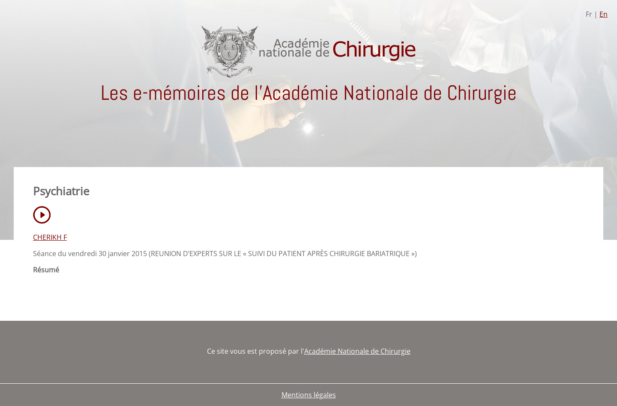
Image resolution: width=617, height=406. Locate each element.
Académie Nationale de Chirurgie (357, 351)
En (603, 14)
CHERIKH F (50, 237)
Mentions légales (309, 395)
